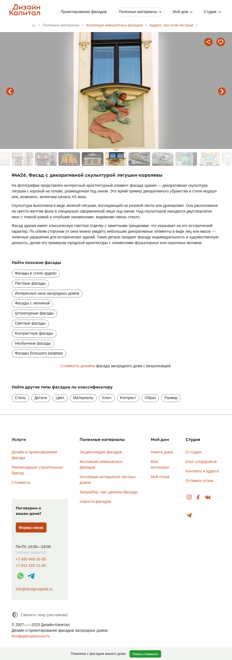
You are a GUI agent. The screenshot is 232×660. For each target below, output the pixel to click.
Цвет (60, 398)
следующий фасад (222, 91)
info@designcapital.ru (34, 589)
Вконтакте (208, 497)
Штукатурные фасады (34, 313)
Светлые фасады (30, 323)
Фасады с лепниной (32, 303)
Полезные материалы (138, 12)
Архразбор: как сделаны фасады (109, 492)
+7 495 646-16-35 (31, 559)
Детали (41, 398)
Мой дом (180, 12)
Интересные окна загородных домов (47, 293)
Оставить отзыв (200, 480)
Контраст (128, 398)
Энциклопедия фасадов (101, 452)
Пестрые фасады (30, 283)
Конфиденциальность (31, 636)
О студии (194, 452)
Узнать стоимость (145, 654)
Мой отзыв (160, 477)
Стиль (20, 398)
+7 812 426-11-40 (31, 566)
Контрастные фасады (34, 333)
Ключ (106, 398)
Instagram (189, 497)
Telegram (189, 515)
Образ (150, 398)
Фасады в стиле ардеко (36, 273)
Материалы (83, 398)
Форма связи (31, 527)
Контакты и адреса (202, 471)
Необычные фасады (33, 343)
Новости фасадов (95, 501)
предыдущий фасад (10, 91)
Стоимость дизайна (77, 366)
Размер (170, 398)
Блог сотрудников (201, 461)
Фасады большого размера (39, 353)
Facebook (198, 497)
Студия (210, 12)
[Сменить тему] (40, 614)
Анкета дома (162, 452)
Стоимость (21, 482)
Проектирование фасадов (84, 12)
